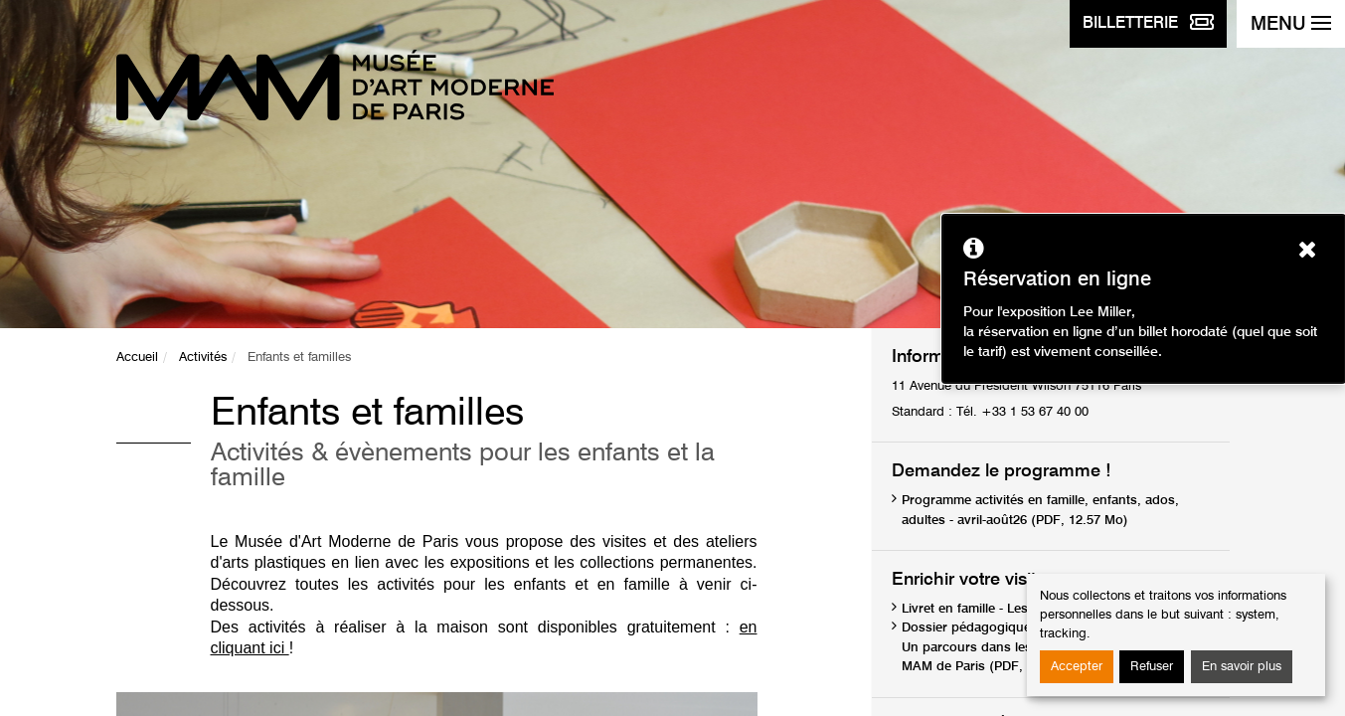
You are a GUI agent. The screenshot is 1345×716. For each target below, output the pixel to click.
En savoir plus (1241, 666)
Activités (203, 357)
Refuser (1151, 666)
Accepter (1076, 666)
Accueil (137, 357)
